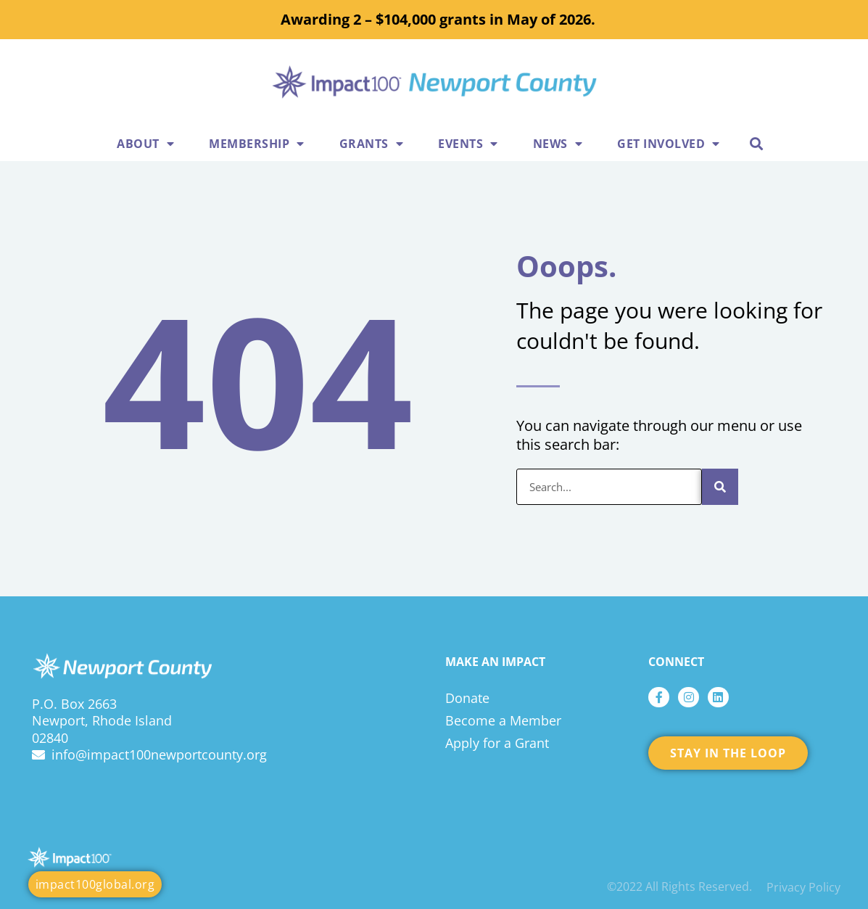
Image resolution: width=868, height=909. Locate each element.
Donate (467, 698)
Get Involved (668, 144)
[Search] (720, 487)
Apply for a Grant (497, 743)
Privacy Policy (803, 887)
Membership (257, 144)
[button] (757, 143)
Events (468, 144)
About (145, 144)
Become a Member (503, 720)
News (558, 144)
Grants (371, 144)
